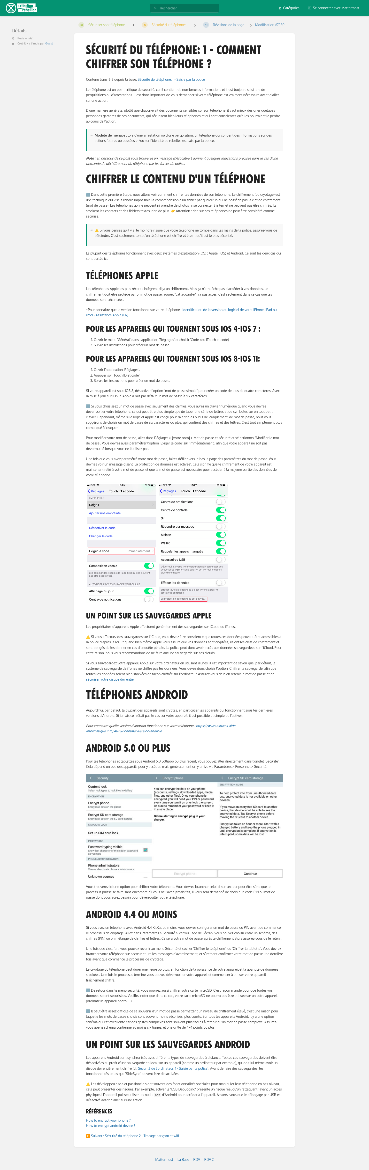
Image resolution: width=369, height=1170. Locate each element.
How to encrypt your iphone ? (108, 1120)
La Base (183, 1159)
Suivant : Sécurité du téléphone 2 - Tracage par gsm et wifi (135, 1136)
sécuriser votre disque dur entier (110, 679)
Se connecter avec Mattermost (333, 8)
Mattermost (164, 1159)
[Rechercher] (155, 8)
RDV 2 (209, 1159)
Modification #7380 (269, 25)
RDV (196, 1159)
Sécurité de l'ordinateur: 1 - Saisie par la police (172, 1068)
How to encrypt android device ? (110, 1126)
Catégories (289, 8)
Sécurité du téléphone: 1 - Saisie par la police (171, 79)
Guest (49, 43)
